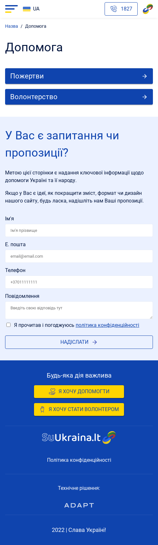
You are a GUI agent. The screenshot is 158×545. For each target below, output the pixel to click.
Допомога (35, 26)
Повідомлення (22, 296)
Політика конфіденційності (107, 325)
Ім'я (9, 219)
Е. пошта (15, 244)
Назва (11, 26)
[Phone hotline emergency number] (121, 9)
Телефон (15, 270)
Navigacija (10, 9)
